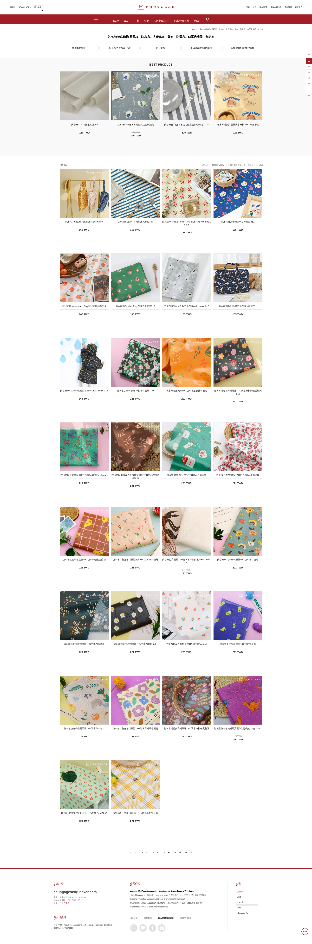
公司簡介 (12, 7)
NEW (116, 20)
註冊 (255, 7)
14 (152, 852)
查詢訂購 (288, 7)
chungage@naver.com (175, 899)
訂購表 (240, 892)
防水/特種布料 (181, 20)
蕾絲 (196, 20)
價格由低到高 (218, 165)
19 (180, 852)
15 (158, 852)
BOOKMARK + (25, 7)
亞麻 (146, 20)
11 (136, 852)
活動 (239, 908)
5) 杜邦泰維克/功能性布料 (242, 48)
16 (163, 852)
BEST (127, 20)
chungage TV (242, 913)
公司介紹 (134, 918)
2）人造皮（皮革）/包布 (119, 48)
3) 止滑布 (160, 48)
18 (174, 852)
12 (142, 852)
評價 (239, 897)
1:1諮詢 (240, 902)
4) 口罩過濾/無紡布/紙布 (201, 48)
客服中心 (298, 7)
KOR (37, 7)
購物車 (262, 7)
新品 (261, 165)
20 (185, 852)
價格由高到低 (235, 165)
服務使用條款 (186, 918)
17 (169, 852)
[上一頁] (131, 852)
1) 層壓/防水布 (78, 48)
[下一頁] (191, 852)
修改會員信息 (276, 7)
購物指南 (148, 918)
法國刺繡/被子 (161, 20)
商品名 (250, 165)
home (193, 29)
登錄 (248, 7)
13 (147, 852)
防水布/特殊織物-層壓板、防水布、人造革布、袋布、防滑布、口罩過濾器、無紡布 (230, 29)
